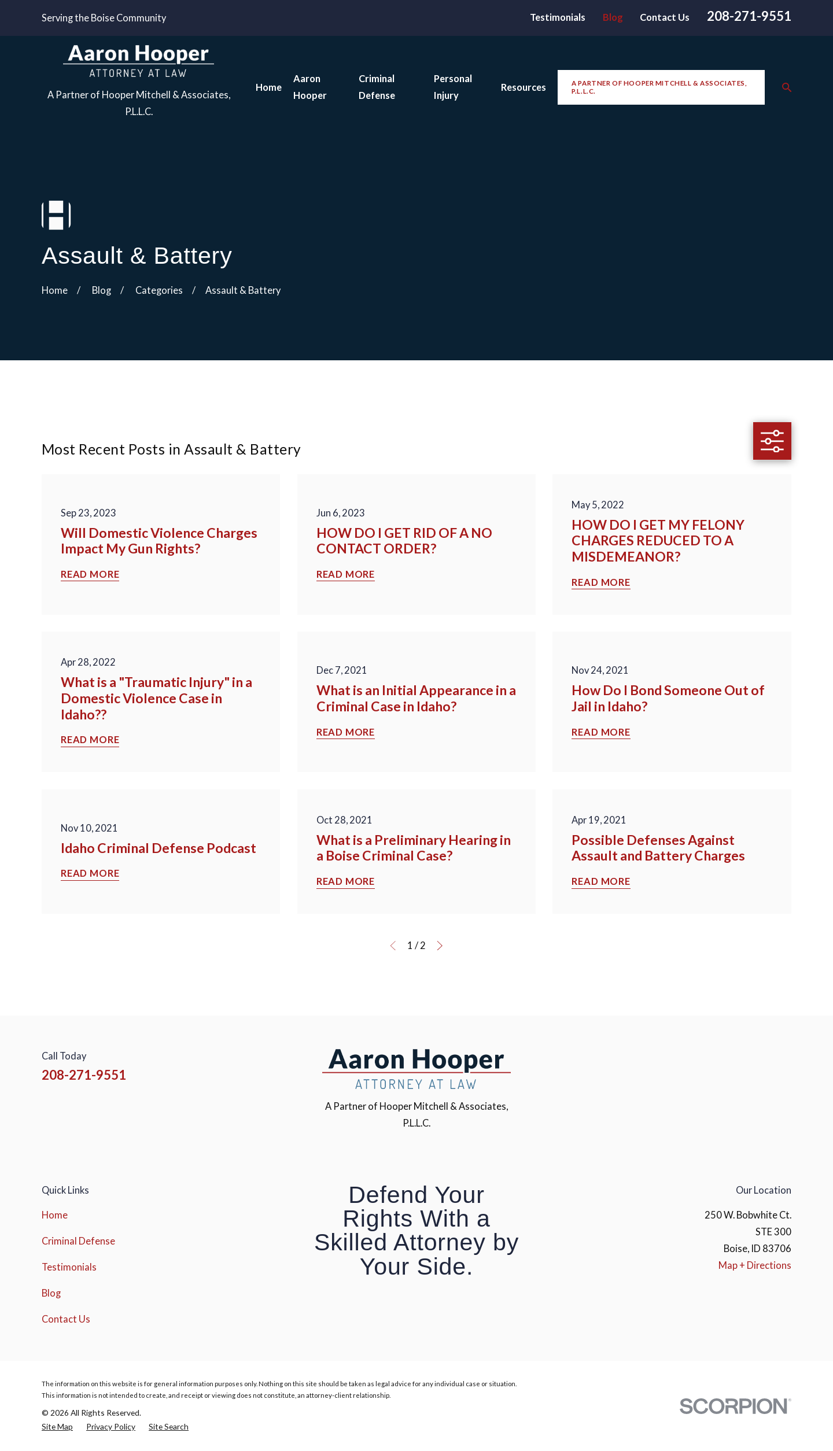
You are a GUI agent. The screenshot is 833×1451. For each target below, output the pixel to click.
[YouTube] (754, 1065)
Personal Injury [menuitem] (453, 87)
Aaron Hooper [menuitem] (310, 87)
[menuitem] (57, 1427)
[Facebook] (694, 1065)
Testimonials (557, 17)
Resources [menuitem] (523, 87)
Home (55, 1215)
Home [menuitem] (269, 87)
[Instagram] (724, 1065)
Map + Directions (754, 1265)
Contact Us (665, 17)
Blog (613, 17)
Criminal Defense (78, 1241)
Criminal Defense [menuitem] (377, 87)
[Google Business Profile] (784, 1065)
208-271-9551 (749, 16)
